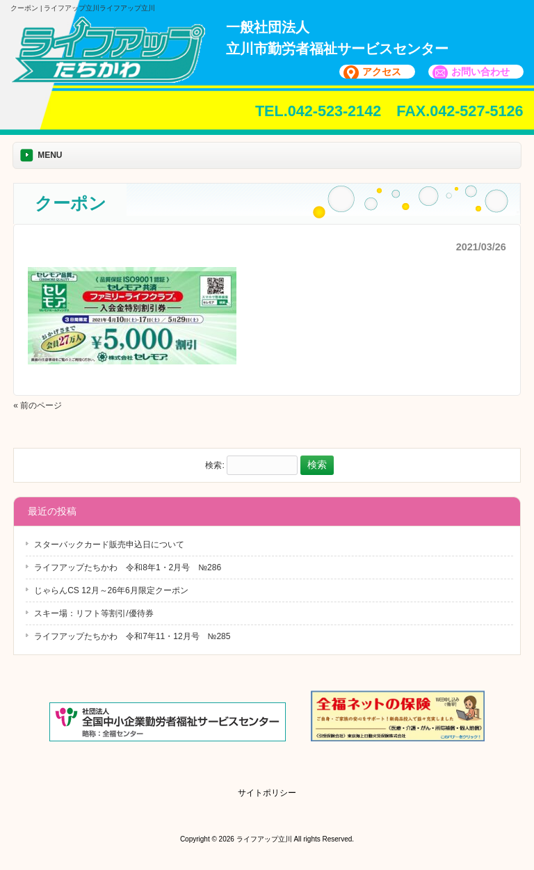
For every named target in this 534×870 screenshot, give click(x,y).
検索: (214, 465)
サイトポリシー (267, 793)
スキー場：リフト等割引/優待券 (93, 613)
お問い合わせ (480, 71)
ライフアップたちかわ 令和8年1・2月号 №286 (127, 567)
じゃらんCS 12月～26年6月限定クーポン (111, 590)
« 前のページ (37, 405)
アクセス (381, 71)
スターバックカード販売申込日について (109, 544)
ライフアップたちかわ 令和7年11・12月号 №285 (132, 636)
